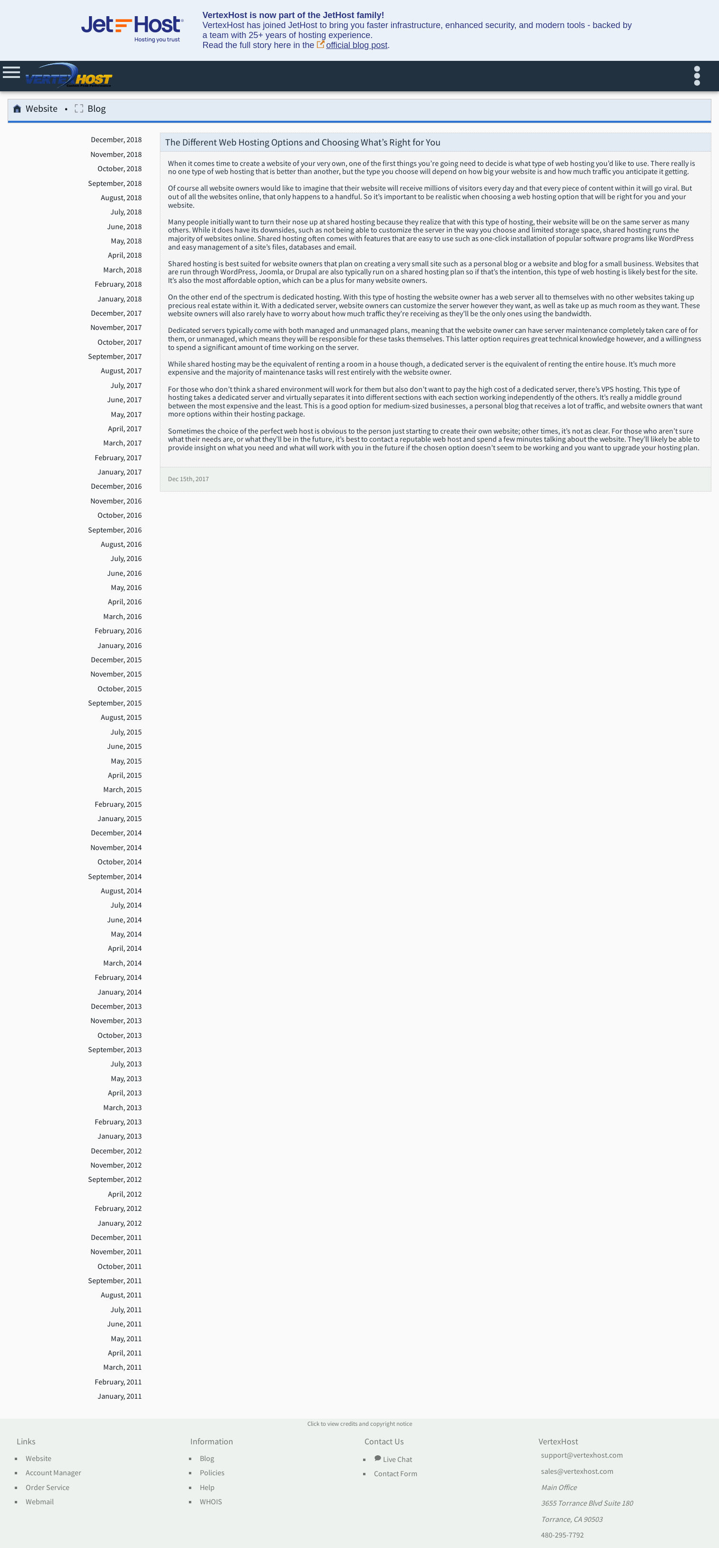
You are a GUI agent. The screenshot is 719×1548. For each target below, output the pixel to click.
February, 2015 (118, 804)
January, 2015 (120, 818)
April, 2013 (125, 1093)
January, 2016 (120, 645)
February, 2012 (118, 1208)
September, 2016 (115, 530)
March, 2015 (122, 789)
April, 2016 (125, 602)
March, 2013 (122, 1107)
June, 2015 (124, 746)
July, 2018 (126, 212)
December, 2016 (116, 486)
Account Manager (53, 1473)
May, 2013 (126, 1078)
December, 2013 (116, 1006)
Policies (212, 1473)
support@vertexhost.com (582, 1455)
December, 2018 (116, 139)
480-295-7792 (562, 1535)
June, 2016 (124, 573)
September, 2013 (115, 1049)
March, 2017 (122, 443)
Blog (90, 110)
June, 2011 (124, 1324)
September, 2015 (115, 703)
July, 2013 (126, 1064)
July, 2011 (126, 1310)
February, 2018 (118, 284)
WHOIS (211, 1502)
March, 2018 (122, 270)
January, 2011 (120, 1396)
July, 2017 (126, 385)
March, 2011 (122, 1367)
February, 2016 (118, 631)
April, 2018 (125, 255)
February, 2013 (118, 1122)
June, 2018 (124, 227)
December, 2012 (116, 1151)
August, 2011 (121, 1295)
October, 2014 (120, 862)
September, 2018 (115, 183)
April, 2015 (125, 775)
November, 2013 (116, 1020)
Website (35, 110)
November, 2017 (116, 327)
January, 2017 (120, 472)
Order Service (47, 1487)
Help (207, 1487)
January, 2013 (120, 1136)
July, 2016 (126, 558)
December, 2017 (116, 313)
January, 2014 (120, 992)
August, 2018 (121, 198)
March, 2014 (122, 963)
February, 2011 (118, 1382)
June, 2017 (124, 400)
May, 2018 (126, 241)
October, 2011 (120, 1266)
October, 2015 (120, 689)
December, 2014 (116, 833)
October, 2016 (120, 515)
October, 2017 (120, 342)
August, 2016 (121, 544)
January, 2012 (120, 1223)
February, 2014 (118, 977)
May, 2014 (126, 934)
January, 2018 (120, 299)
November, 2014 (116, 847)
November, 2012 (116, 1165)
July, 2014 (126, 905)
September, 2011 (115, 1281)
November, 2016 (116, 501)
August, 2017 (121, 371)
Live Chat (393, 1459)
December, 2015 (116, 660)
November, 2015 (116, 674)
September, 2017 (115, 356)
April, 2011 (125, 1353)
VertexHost (558, 1442)
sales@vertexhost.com (577, 1471)
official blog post (352, 45)
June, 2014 (124, 920)
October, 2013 (120, 1035)
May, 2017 (126, 414)
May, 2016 (126, 587)
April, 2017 (125, 429)
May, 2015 (126, 761)
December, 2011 (116, 1237)
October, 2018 (120, 168)
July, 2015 (126, 732)
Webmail (40, 1502)
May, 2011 (126, 1339)
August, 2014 (121, 891)
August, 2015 (121, 717)
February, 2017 (118, 458)
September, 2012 (115, 1179)
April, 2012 (125, 1194)
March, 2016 (122, 616)
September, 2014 (115, 876)
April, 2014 (125, 948)
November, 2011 (116, 1252)
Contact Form (395, 1474)
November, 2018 (116, 154)
